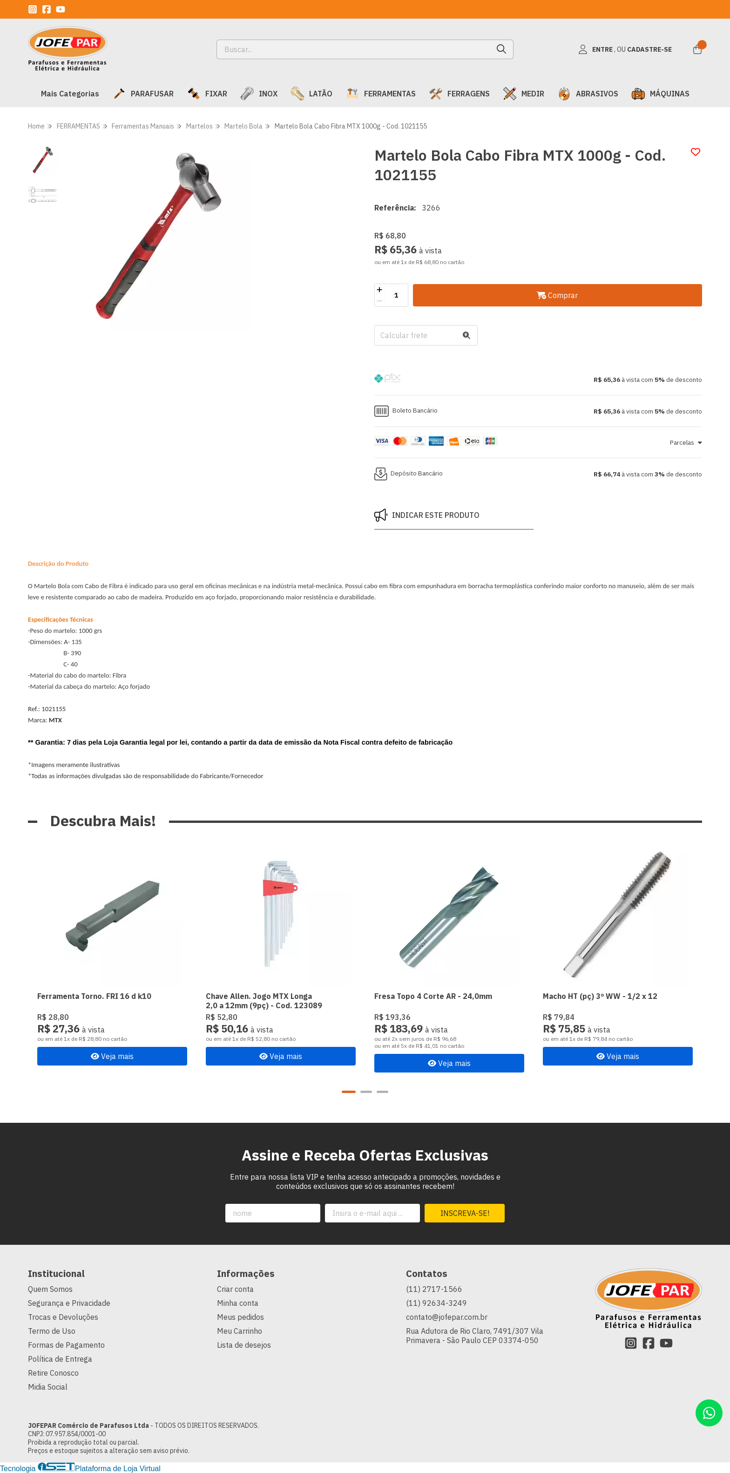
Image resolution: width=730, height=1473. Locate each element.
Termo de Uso (51, 1331)
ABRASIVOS (587, 94)
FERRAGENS (459, 94)
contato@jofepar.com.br (446, 1317)
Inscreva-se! (464, 1213)
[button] (538, 379)
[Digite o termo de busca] (353, 49)
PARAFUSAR (143, 94)
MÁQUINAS (660, 94)
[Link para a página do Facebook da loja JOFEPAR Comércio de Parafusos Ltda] (46, 9)
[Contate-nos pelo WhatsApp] (709, 1412)
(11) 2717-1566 (434, 1289)
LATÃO (311, 94)
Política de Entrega (60, 1359)
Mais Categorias (70, 93)
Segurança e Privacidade (69, 1303)
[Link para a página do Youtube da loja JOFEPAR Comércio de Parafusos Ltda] (60, 9)
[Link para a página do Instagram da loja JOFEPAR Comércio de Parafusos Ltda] (32, 9)
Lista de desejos (244, 1345)
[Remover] (380, 300)
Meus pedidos (240, 1317)
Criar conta (235, 1289)
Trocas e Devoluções (63, 1317)
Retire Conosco (53, 1373)
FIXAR (207, 94)
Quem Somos (50, 1289)
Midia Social (48, 1387)
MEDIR (523, 94)
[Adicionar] (380, 289)
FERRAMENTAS (380, 94)
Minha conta (237, 1303)
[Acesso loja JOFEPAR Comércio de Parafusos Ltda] (624, 49)
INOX (258, 94)
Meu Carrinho (239, 1331)
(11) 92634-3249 (436, 1303)
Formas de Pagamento (66, 1345)
